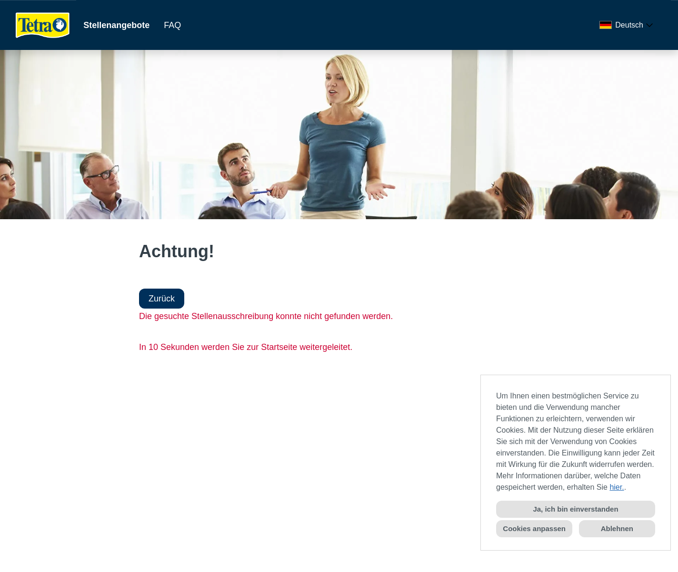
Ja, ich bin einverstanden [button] (575, 509)
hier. (616, 487)
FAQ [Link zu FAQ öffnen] (172, 25)
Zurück (162, 298)
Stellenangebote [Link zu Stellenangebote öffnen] (116, 25)
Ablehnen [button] (617, 528)
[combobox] (628, 25)
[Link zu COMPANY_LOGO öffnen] (43, 25)
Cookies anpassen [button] (534, 528)
